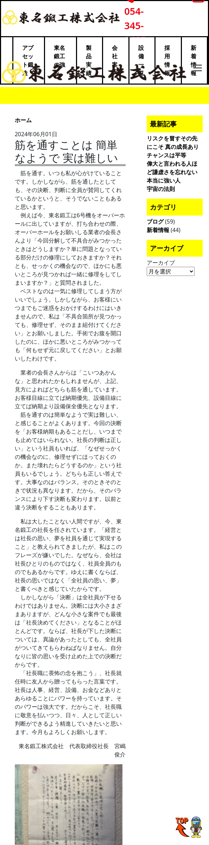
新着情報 (158, 230)
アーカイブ (161, 262)
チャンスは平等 (166, 155)
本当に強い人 (163, 180)
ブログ (155, 221)
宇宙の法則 (161, 189)
